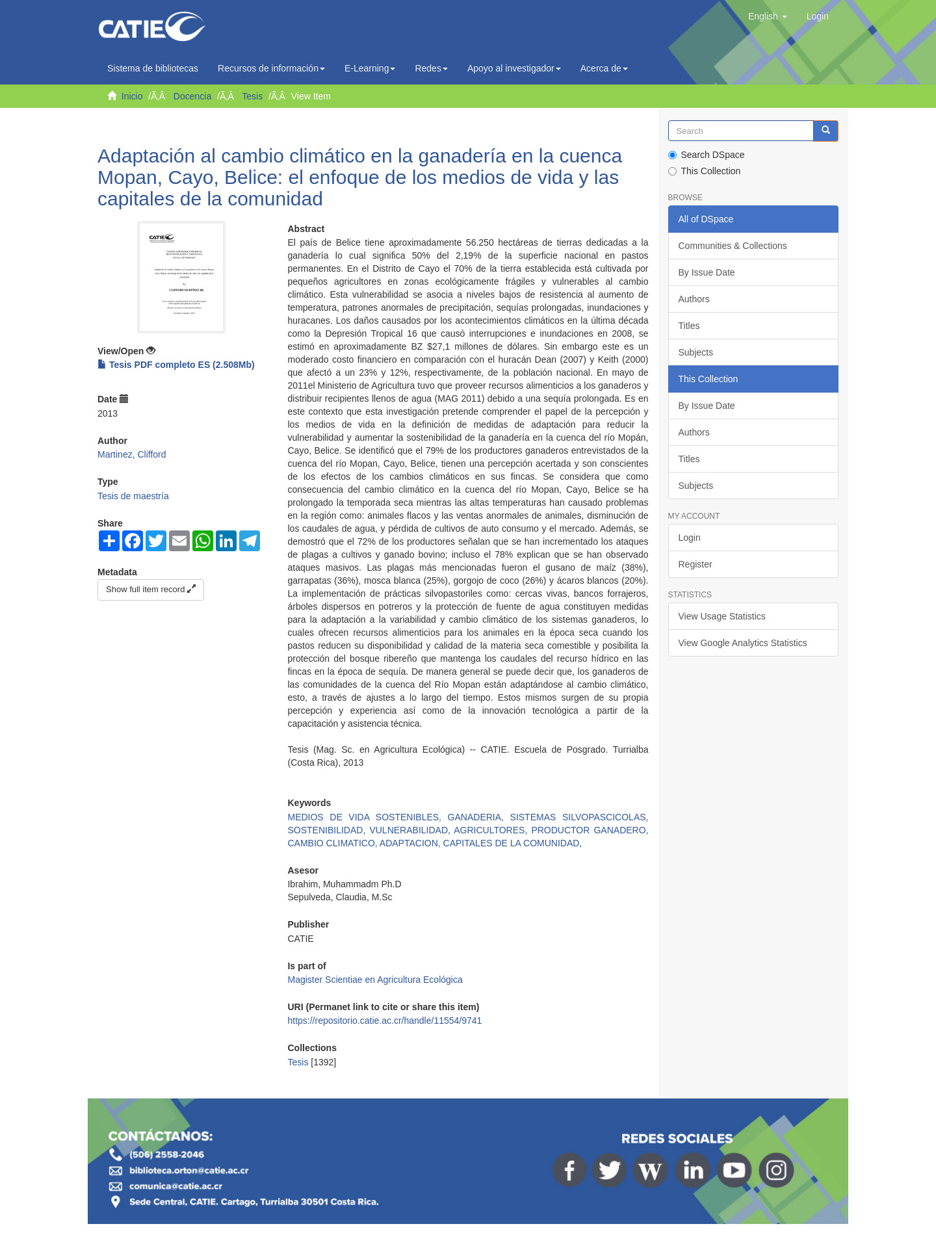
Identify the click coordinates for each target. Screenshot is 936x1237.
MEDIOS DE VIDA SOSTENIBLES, (367, 817)
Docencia (192, 96)
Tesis (252, 96)
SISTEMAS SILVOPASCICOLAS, (579, 817)
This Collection (704, 171)
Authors (694, 299)
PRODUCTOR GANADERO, (589, 830)
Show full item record (151, 589)
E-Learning (370, 68)
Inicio (132, 96)
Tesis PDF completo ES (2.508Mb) (176, 364)
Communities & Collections (733, 246)
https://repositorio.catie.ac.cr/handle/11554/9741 (384, 1020)
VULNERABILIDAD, (411, 830)
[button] (767, 16)
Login (690, 537)
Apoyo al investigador (514, 68)
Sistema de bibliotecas (152, 68)
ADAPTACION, (411, 843)
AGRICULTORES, (492, 830)
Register (695, 564)
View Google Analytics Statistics (743, 643)
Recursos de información (271, 68)
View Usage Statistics (722, 616)
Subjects (696, 352)
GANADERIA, (479, 817)
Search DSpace (706, 155)
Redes (431, 68)
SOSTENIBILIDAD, (328, 830)
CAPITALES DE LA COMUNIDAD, (512, 843)
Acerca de (604, 68)
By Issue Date (707, 272)
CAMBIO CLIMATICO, (333, 843)
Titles (689, 325)
